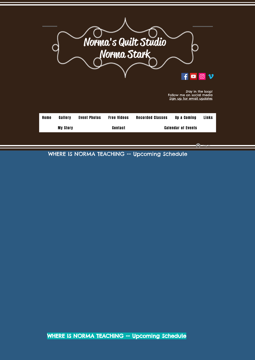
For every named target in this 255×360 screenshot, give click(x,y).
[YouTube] (193, 76)
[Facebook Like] (203, 84)
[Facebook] (184, 76)
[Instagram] (202, 76)
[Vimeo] (210, 76)
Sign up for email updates (190, 99)
